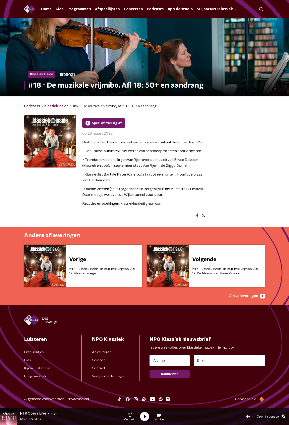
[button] (129, 416)
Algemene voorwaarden (44, 399)
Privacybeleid (78, 399)
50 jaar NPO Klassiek (216, 9)
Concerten (133, 9)
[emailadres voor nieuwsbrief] (229, 360)
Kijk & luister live (37, 368)
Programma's (79, 9)
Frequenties (34, 352)
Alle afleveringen (247, 296)
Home (46, 9)
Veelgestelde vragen (109, 376)
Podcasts (155, 9)
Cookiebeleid (245, 399)
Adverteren (101, 352)
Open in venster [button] (271, 416)
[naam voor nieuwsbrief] (170, 360)
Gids (59, 9)
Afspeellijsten (107, 9)
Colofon (98, 360)
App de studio (180, 9)
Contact (98, 368)
